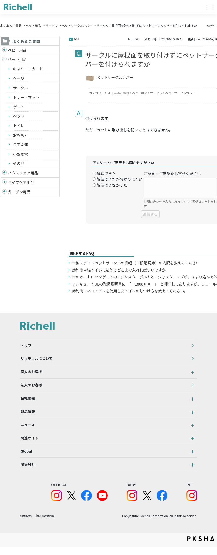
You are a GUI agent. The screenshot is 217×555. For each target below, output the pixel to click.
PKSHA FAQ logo (200, 546)
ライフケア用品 (21, 183)
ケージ (18, 78)
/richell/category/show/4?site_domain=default (4, 60)
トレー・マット (26, 97)
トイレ (18, 126)
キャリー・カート (28, 69)
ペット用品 (33, 25)
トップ (25, 345)
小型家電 (20, 155)
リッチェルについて (36, 359)
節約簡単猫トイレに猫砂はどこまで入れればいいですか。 (121, 270)
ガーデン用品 (19, 193)
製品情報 (27, 415)
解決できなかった (112, 185)
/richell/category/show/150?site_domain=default (4, 193)
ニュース (27, 429)
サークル (51, 25)
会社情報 (27, 401)
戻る (77, 39)
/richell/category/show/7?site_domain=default (4, 174)
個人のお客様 (30, 373)
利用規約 (26, 523)
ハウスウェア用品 (23, 174)
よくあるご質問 (10, 25)
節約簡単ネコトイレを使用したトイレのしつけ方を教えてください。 (131, 290)
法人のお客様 (30, 387)
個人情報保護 (45, 523)
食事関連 (20, 145)
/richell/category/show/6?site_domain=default (4, 184)
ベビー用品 (17, 50)
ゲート (18, 107)
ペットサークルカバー (77, 25)
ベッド (18, 116)
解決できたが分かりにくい (119, 179)
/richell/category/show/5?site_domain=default (4, 50)
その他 (18, 164)
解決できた (106, 173)
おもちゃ (20, 136)
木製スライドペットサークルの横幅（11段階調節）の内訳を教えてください (137, 262)
